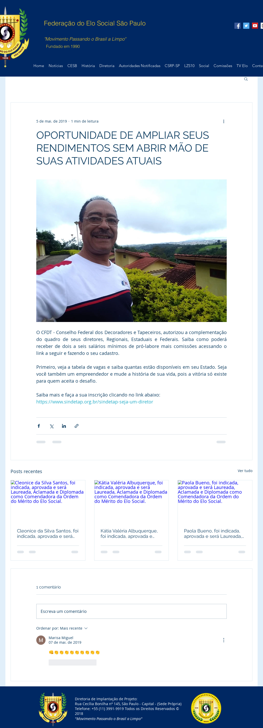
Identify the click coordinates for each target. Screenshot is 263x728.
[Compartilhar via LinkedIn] (64, 425)
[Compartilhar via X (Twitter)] (51, 425)
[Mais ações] (224, 121)
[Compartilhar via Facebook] (38, 425)
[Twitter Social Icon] (246, 26)
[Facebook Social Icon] (237, 26)
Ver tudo (245, 470)
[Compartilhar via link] (76, 425)
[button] (245, 79)
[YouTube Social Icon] (255, 26)
